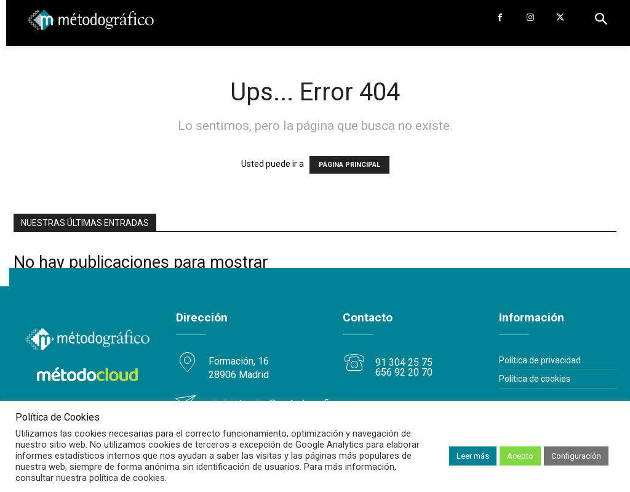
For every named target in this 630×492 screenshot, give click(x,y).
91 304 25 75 (404, 362)
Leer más (473, 456)
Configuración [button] (576, 456)
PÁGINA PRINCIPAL (349, 165)
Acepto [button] (520, 456)
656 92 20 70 (404, 371)
